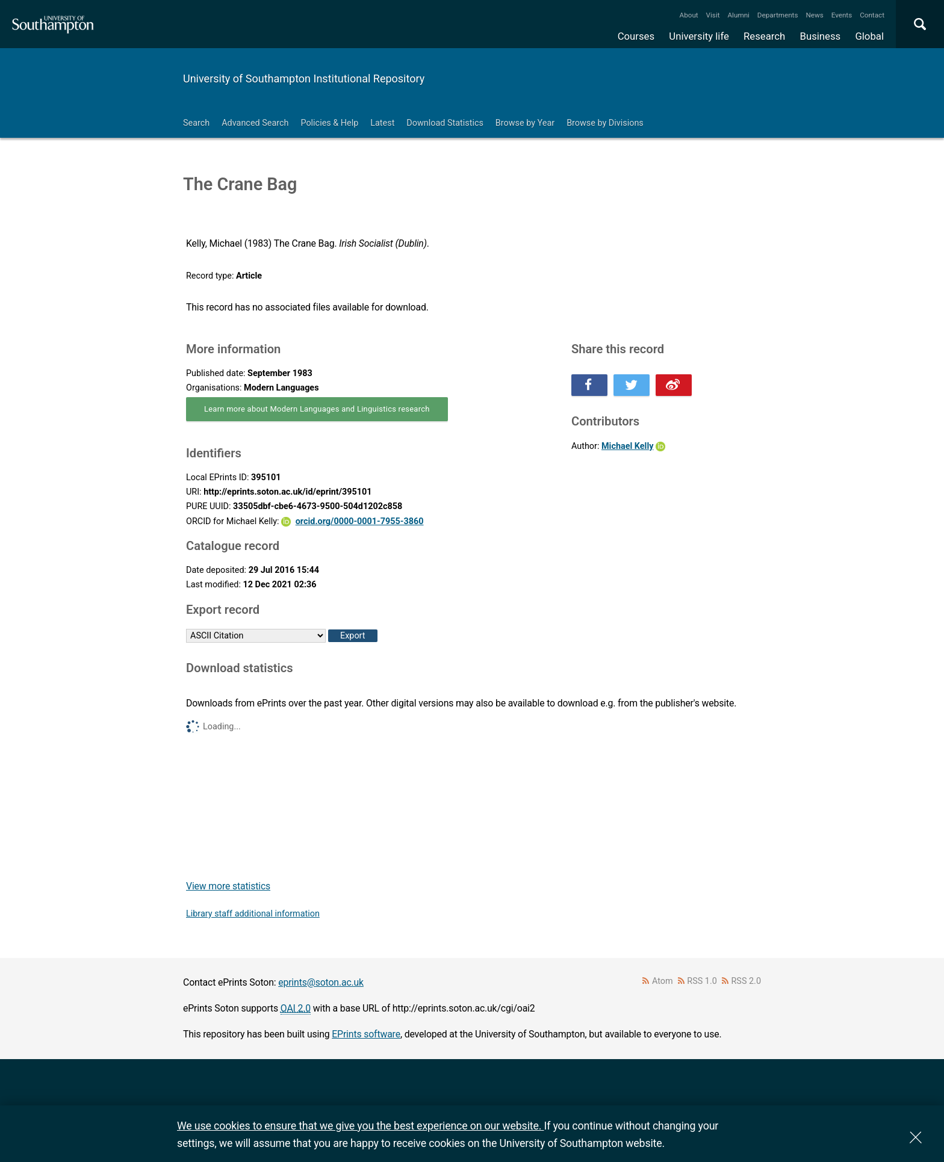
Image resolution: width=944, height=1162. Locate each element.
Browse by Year (524, 123)
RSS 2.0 (746, 981)
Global (869, 36)
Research (764, 36)
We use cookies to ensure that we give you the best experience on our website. (360, 1125)
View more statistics (228, 886)
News (814, 15)
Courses (636, 36)
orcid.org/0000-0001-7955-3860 (360, 521)
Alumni (738, 15)
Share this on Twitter (631, 385)
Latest (382, 123)
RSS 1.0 (702, 981)
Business (820, 36)
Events (841, 15)
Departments (777, 15)
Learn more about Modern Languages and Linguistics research (317, 408)
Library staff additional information (253, 914)
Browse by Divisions (605, 123)
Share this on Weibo (674, 385)
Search (196, 123)
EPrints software (366, 1034)
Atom (662, 981)
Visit (713, 15)
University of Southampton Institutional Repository (303, 78)
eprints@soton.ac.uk (321, 982)
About (689, 15)
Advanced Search (255, 123)
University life (699, 36)
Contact (872, 15)
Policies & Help (329, 123)
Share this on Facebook (589, 385)
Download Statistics (444, 123)
